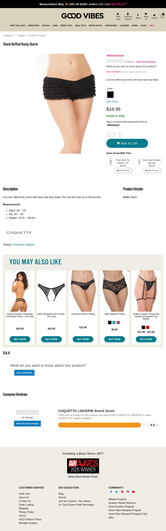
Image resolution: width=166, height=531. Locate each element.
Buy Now (20, 339)
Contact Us (25, 501)
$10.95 (83, 327)
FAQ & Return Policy (30, 519)
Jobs (111, 517)
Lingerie (21, 35)
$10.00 (20, 328)
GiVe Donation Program (121, 506)
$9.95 (114, 329)
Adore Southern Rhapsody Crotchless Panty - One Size (20, 315)
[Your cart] (161, 16)
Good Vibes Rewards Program (124, 510)
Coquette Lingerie (24, 244)
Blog (61, 493)
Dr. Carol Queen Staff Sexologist (76, 504)
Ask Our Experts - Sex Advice (75, 501)
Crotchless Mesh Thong (83, 314)
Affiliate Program (117, 499)
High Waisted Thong (115, 314)
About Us (24, 497)
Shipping (23, 508)
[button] (110, 94)
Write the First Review (146, 61)
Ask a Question (113, 71)
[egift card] (118, 16)
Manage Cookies (28, 522)
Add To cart (127, 143)
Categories (9, 35)
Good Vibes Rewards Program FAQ (127, 513)
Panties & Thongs (37, 35)
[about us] (146, 16)
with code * (83, 4)
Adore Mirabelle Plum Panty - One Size (51, 315)
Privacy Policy (26, 511)
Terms (22, 515)
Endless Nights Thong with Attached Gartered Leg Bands (146, 316)
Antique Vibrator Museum (122, 502)
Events (62, 497)
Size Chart (112, 101)
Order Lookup (26, 504)
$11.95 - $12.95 (146, 331)
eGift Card (24, 493)
